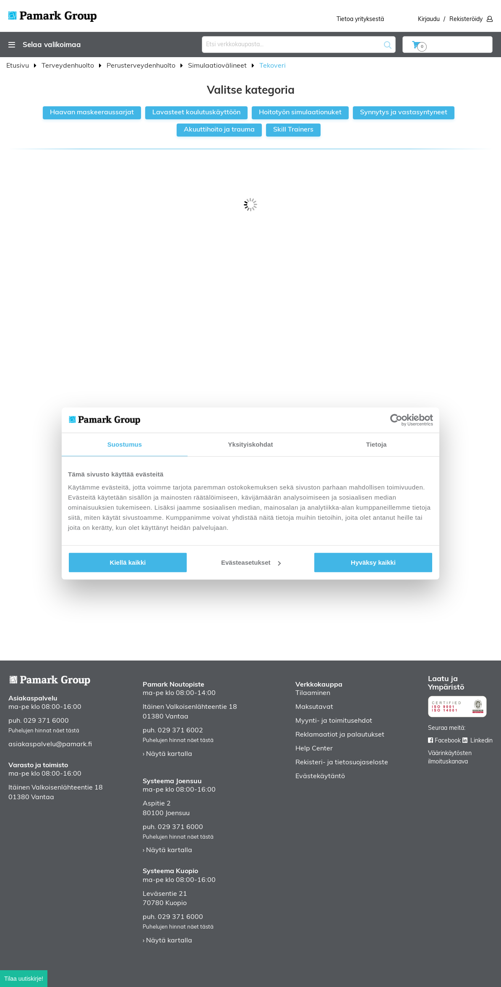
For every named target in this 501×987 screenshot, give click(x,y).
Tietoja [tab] (376, 443)
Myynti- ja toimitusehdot (333, 721)
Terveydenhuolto (69, 66)
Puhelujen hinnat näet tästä (43, 731)
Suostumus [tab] (124, 443)
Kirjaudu (429, 19)
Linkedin (481, 741)
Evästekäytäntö (320, 776)
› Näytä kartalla (167, 754)
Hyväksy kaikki (373, 562)
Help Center (314, 748)
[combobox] (299, 44)
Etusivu (18, 66)
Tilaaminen (312, 693)
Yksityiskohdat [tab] (250, 443)
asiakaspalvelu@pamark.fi (50, 744)
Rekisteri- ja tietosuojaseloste (341, 762)
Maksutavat (314, 707)
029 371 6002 (180, 730)
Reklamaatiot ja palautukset (339, 735)
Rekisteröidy (466, 19)
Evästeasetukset (251, 562)
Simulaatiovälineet (218, 66)
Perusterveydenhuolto (142, 66)
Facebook (448, 741)
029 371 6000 (46, 721)
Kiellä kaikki (128, 562)
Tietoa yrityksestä (360, 19)
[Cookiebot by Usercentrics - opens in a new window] (396, 419)
